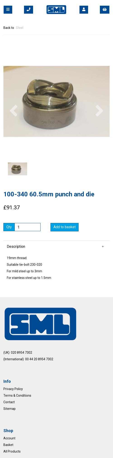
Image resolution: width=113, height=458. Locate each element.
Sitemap (9, 408)
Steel (19, 28)
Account (9, 438)
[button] (14, 128)
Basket (8, 445)
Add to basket (64, 227)
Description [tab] (16, 246)
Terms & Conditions (17, 395)
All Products (12, 451)
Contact (9, 402)
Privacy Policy (13, 389)
